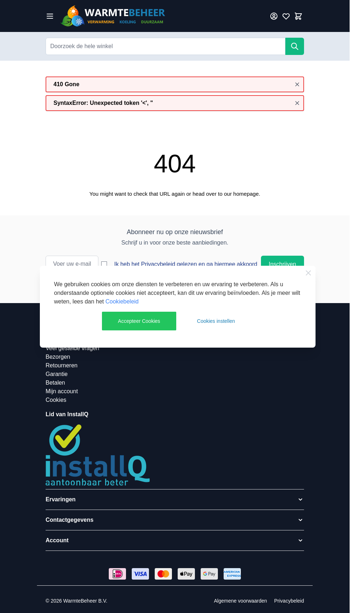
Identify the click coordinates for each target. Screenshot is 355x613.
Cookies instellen (216, 321)
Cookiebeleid (122, 301)
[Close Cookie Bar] (308, 273)
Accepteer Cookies (139, 321)
